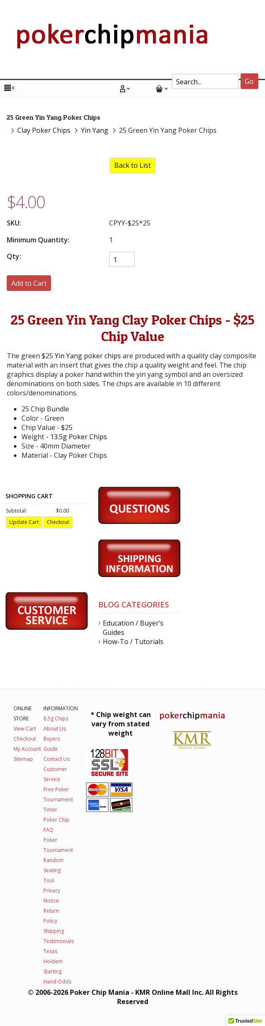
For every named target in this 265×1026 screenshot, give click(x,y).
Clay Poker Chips (43, 130)
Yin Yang (94, 130)
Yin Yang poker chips (88, 355)
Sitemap (23, 759)
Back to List (132, 165)
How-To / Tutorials (133, 641)
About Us (54, 728)
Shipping (53, 931)
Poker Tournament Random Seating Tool (58, 860)
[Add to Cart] (29, 283)
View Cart (24, 728)
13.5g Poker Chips (78, 436)
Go (249, 81)
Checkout (24, 738)
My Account (27, 748)
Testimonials (58, 941)
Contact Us (56, 759)
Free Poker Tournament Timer (58, 799)
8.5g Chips (55, 718)
